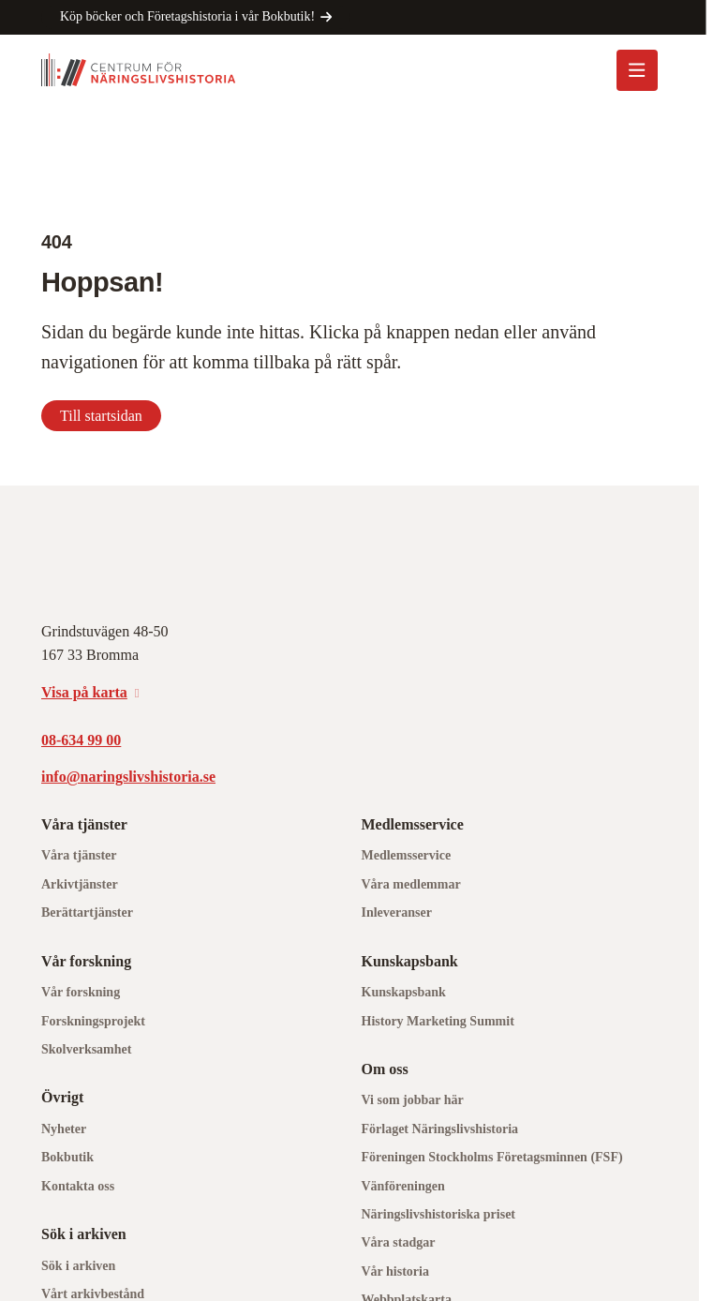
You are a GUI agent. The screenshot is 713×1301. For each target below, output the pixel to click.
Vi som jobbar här (413, 1100)
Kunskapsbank (404, 992)
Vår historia (395, 1271)
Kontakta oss (77, 1186)
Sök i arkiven (78, 1266)
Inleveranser (397, 912)
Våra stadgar (399, 1242)
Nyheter (63, 1129)
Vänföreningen (403, 1186)
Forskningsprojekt (93, 1021)
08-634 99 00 (81, 740)
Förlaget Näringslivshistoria (440, 1129)
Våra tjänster (78, 855)
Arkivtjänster (79, 884)
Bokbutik (67, 1157)
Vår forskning (80, 992)
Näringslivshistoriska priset (439, 1214)
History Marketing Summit (438, 1021)
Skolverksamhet (86, 1049)
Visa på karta (84, 692)
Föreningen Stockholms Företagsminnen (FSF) (492, 1157)
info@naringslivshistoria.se (128, 777)
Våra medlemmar (411, 884)
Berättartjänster (87, 912)
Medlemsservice (407, 855)
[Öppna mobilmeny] (637, 70)
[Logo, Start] (138, 69)
